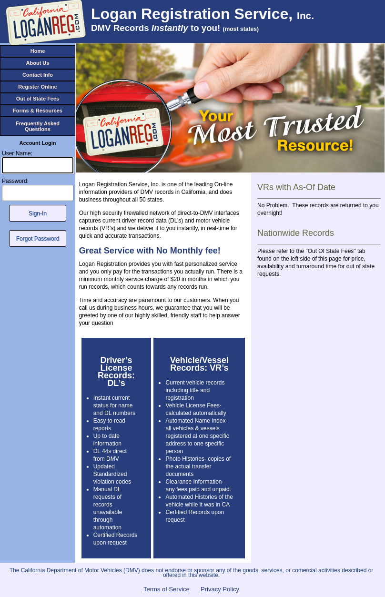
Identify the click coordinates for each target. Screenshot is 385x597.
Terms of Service (166, 589)
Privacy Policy (220, 589)
